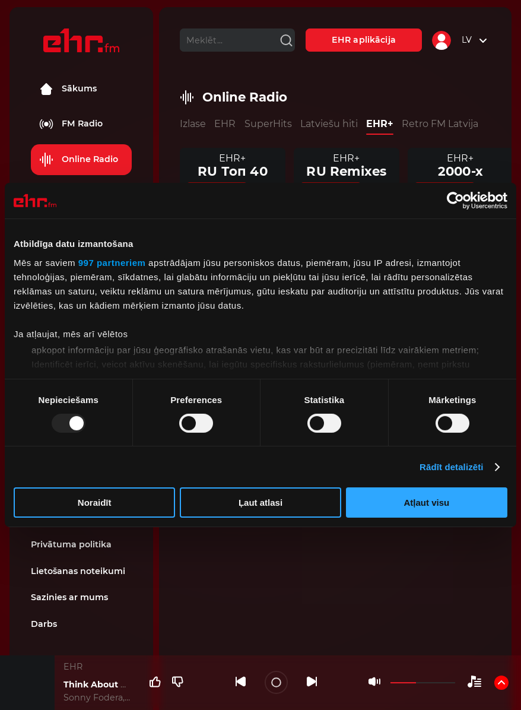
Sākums (68, 89)
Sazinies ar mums (69, 597)
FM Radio (71, 124)
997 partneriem (112, 262)
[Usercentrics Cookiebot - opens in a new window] (455, 201)
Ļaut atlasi (260, 502)
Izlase (193, 123)
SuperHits (268, 123)
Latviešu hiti (329, 123)
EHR (225, 123)
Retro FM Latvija (440, 123)
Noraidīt (95, 502)
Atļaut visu (426, 502)
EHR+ (379, 123)
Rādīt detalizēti (451, 467)
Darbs (44, 624)
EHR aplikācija (364, 39)
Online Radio (78, 160)
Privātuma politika (71, 544)
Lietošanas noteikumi (78, 571)
